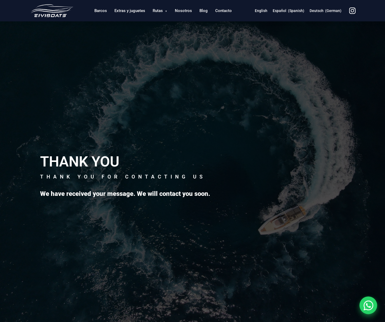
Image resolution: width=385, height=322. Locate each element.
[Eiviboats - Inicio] (51, 10)
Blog (203, 10)
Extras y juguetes (129, 10)
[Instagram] (352, 10)
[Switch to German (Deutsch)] (325, 10)
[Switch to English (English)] (261, 10)
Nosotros (183, 10)
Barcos (100, 10)
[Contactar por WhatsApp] (368, 305)
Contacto (223, 10)
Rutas (160, 10)
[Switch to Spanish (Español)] (288, 10)
